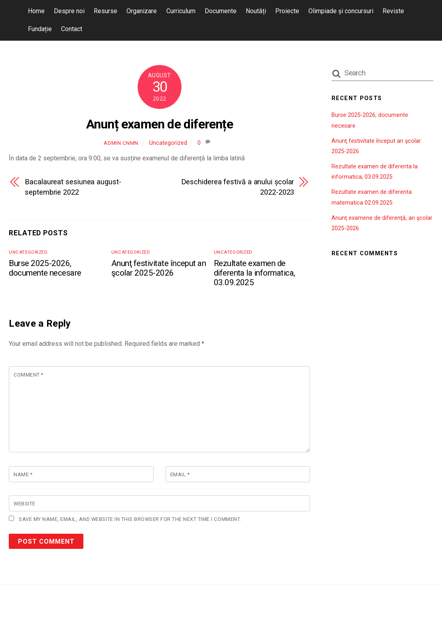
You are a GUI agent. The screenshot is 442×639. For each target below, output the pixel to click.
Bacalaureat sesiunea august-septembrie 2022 (73, 187)
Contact (71, 29)
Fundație (40, 29)
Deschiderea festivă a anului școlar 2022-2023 (237, 187)
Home (36, 11)
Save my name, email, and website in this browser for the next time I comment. (129, 519)
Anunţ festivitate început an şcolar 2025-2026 (158, 268)
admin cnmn (121, 143)
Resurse (105, 11)
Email (180, 474)
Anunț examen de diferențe (159, 124)
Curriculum (180, 11)
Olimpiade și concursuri (340, 11)
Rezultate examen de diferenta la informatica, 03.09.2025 (254, 272)
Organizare (141, 11)
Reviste (393, 11)
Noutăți (256, 11)
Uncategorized (168, 143)
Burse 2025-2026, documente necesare (45, 268)
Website (24, 504)
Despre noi (69, 11)
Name (23, 474)
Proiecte (287, 11)
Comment (28, 375)
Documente (221, 11)
